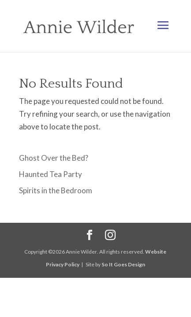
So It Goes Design (123, 264)
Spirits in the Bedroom (55, 190)
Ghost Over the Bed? (53, 157)
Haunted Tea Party (50, 174)
